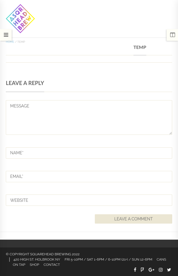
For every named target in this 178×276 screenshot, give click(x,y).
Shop (34, 265)
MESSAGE (89, 117)
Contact (52, 265)
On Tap (19, 265)
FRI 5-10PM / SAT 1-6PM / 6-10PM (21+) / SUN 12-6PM (108, 259)
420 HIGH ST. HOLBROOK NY (36, 259)
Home (10, 41)
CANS (161, 259)
